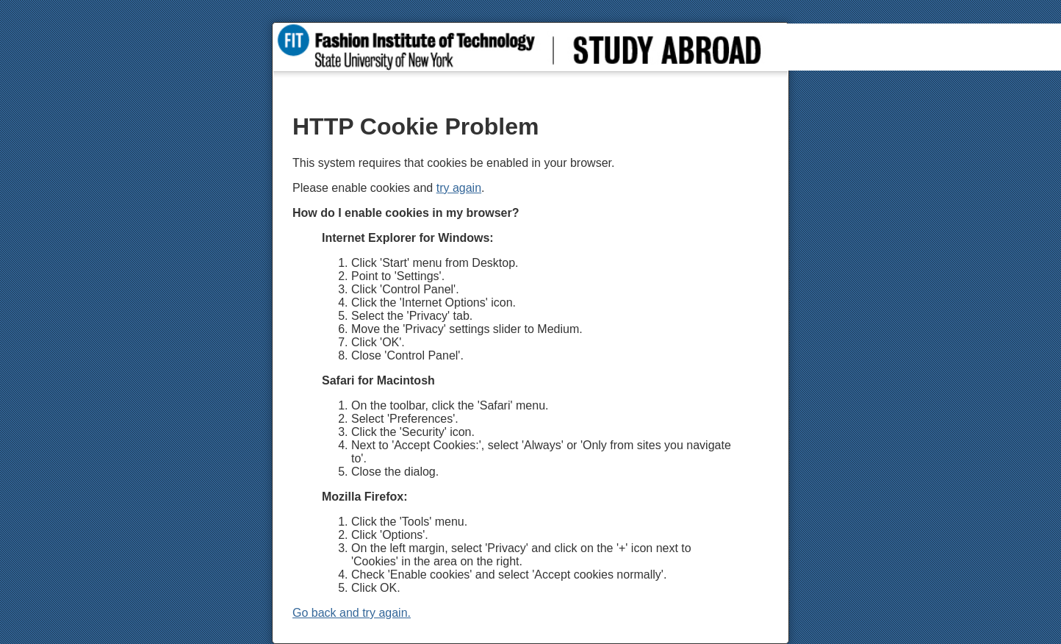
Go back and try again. (351, 613)
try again (458, 188)
